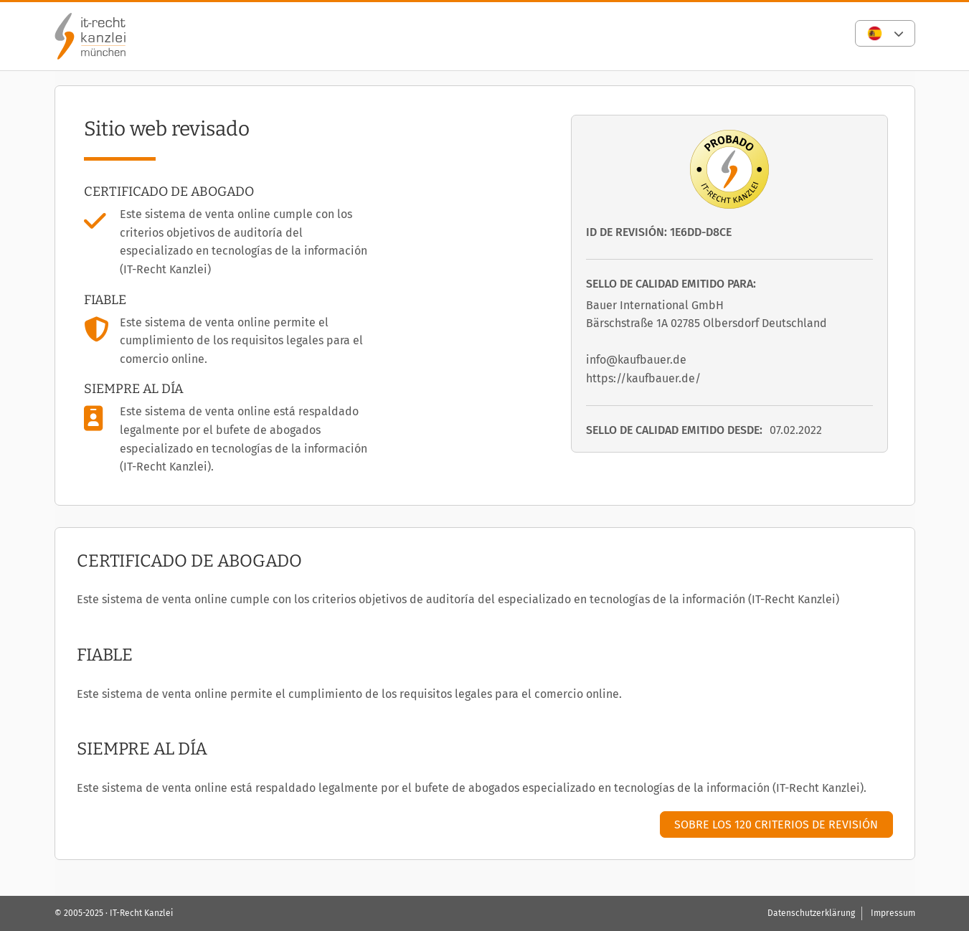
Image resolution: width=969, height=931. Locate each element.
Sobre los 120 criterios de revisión (776, 824)
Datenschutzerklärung (811, 913)
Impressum (893, 913)
